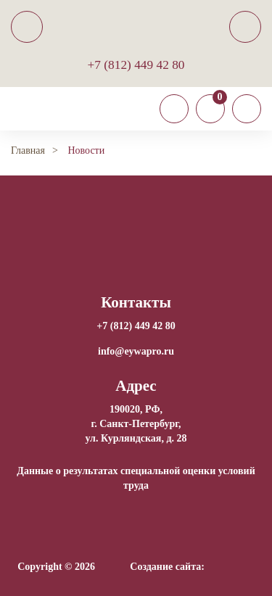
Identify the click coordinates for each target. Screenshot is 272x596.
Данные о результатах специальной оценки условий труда (136, 478)
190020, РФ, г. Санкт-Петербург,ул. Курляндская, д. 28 (135, 424)
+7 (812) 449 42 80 (136, 65)
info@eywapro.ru (136, 351)
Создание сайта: (167, 566)
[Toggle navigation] (174, 108)
